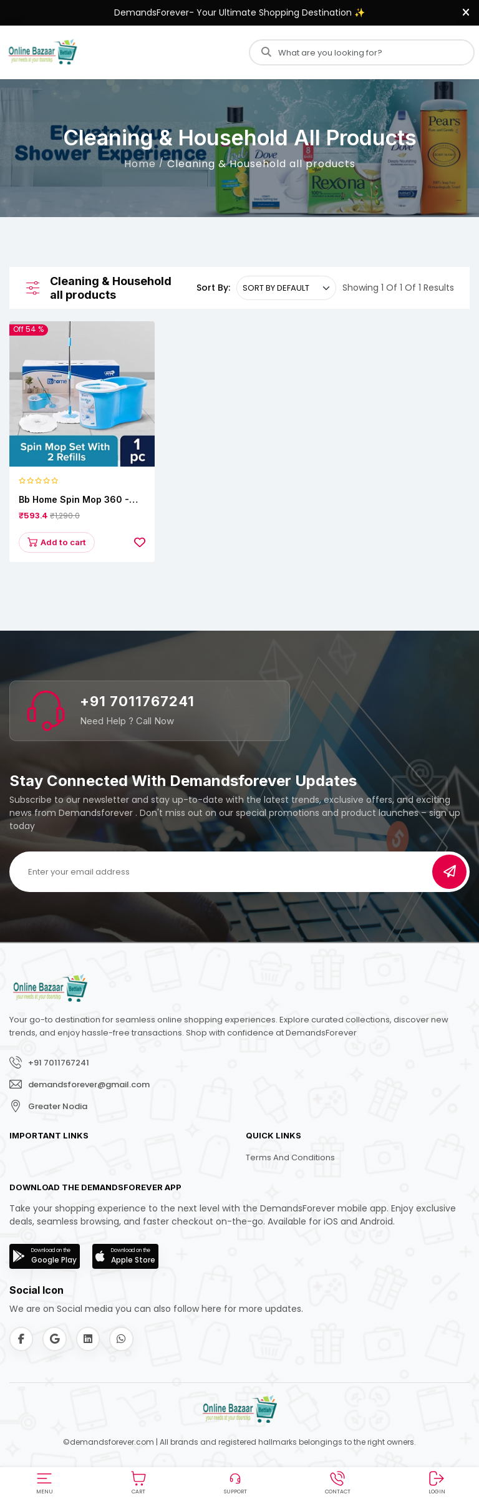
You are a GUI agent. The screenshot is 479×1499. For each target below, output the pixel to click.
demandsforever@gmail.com (89, 1086)
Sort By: (213, 287)
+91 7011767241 (137, 703)
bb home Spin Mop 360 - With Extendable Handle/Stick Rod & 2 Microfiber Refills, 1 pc (74, 500)
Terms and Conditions (290, 1159)
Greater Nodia (57, 1107)
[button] (44, 1481)
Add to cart (59, 543)
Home (140, 164)
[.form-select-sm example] (286, 288)
